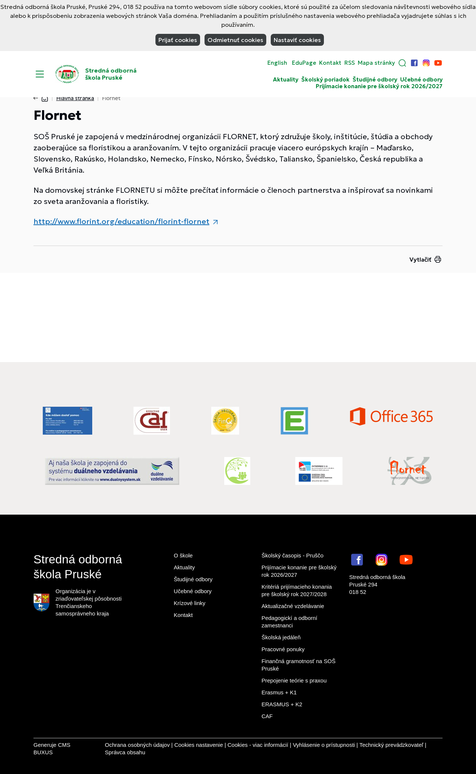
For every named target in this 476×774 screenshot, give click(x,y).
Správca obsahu (125, 752)
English (277, 63)
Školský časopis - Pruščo (292, 555)
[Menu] (39, 74)
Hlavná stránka (75, 98)
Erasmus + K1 (279, 692)
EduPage (304, 63)
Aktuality (285, 79)
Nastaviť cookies (297, 40)
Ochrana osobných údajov (137, 745)
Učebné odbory (421, 79)
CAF (267, 716)
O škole (183, 555)
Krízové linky (189, 603)
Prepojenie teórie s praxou (294, 680)
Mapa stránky (376, 63)
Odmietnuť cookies (235, 40)
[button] (402, 62)
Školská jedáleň (280, 637)
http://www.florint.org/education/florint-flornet (121, 221)
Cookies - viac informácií (258, 745)
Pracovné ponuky (283, 649)
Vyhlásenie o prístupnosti (324, 745)
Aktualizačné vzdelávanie (292, 606)
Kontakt (330, 63)
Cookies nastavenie (198, 745)
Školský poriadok (325, 79)
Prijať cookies (177, 40)
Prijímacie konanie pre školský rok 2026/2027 (379, 86)
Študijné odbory (375, 79)
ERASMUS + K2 (281, 704)
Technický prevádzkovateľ (391, 745)
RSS (349, 63)
